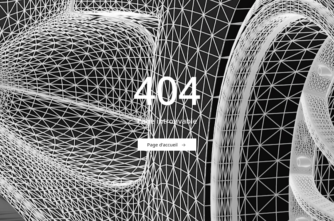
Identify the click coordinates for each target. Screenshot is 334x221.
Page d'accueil (167, 145)
